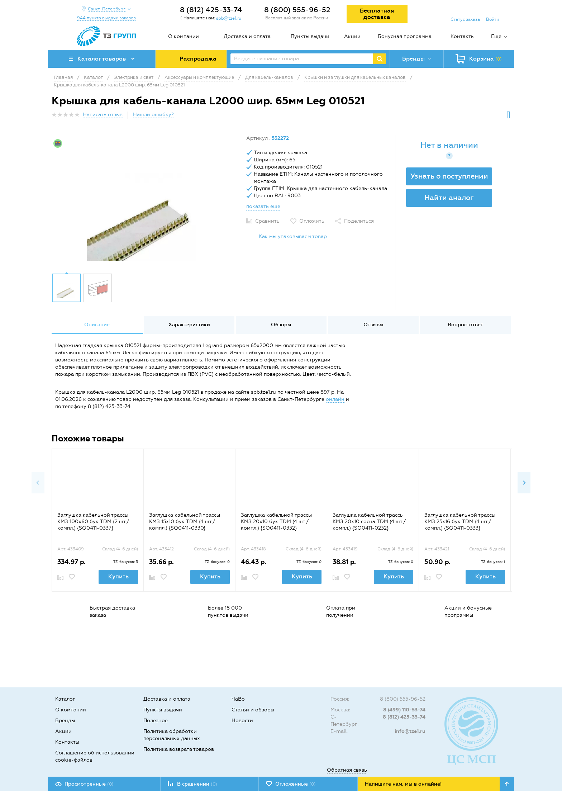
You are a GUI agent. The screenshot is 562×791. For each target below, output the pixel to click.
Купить (118, 576)
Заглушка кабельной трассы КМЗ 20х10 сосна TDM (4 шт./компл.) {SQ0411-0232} (369, 521)
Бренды (65, 720)
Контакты (463, 36)
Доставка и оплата (247, 36)
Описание (97, 325)
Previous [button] (38, 482)
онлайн (335, 399)
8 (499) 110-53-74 (404, 710)
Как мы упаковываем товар (293, 236)
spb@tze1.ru (228, 18)
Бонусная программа (405, 36)
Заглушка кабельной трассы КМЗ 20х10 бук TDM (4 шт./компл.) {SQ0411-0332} (276, 521)
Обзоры (281, 325)
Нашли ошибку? (153, 115)
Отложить (311, 221)
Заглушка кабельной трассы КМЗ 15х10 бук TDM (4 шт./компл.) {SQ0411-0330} (184, 521)
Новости (242, 720)
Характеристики (189, 325)
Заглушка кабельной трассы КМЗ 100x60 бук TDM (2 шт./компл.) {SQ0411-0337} (93, 521)
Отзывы (373, 325)
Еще (496, 36)
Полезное (155, 720)
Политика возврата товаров (178, 749)
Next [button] (524, 482)
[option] (146, 202)
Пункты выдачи (310, 36)
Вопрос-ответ (465, 325)
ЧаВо (238, 699)
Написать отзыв (103, 115)
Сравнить (267, 221)
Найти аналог (449, 197)
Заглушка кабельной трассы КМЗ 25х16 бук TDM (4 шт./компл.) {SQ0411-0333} (459, 521)
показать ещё (263, 206)
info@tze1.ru (410, 731)
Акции (352, 36)
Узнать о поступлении (449, 176)
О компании (183, 36)
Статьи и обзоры (253, 710)
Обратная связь (347, 770)
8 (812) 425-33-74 (211, 9)
